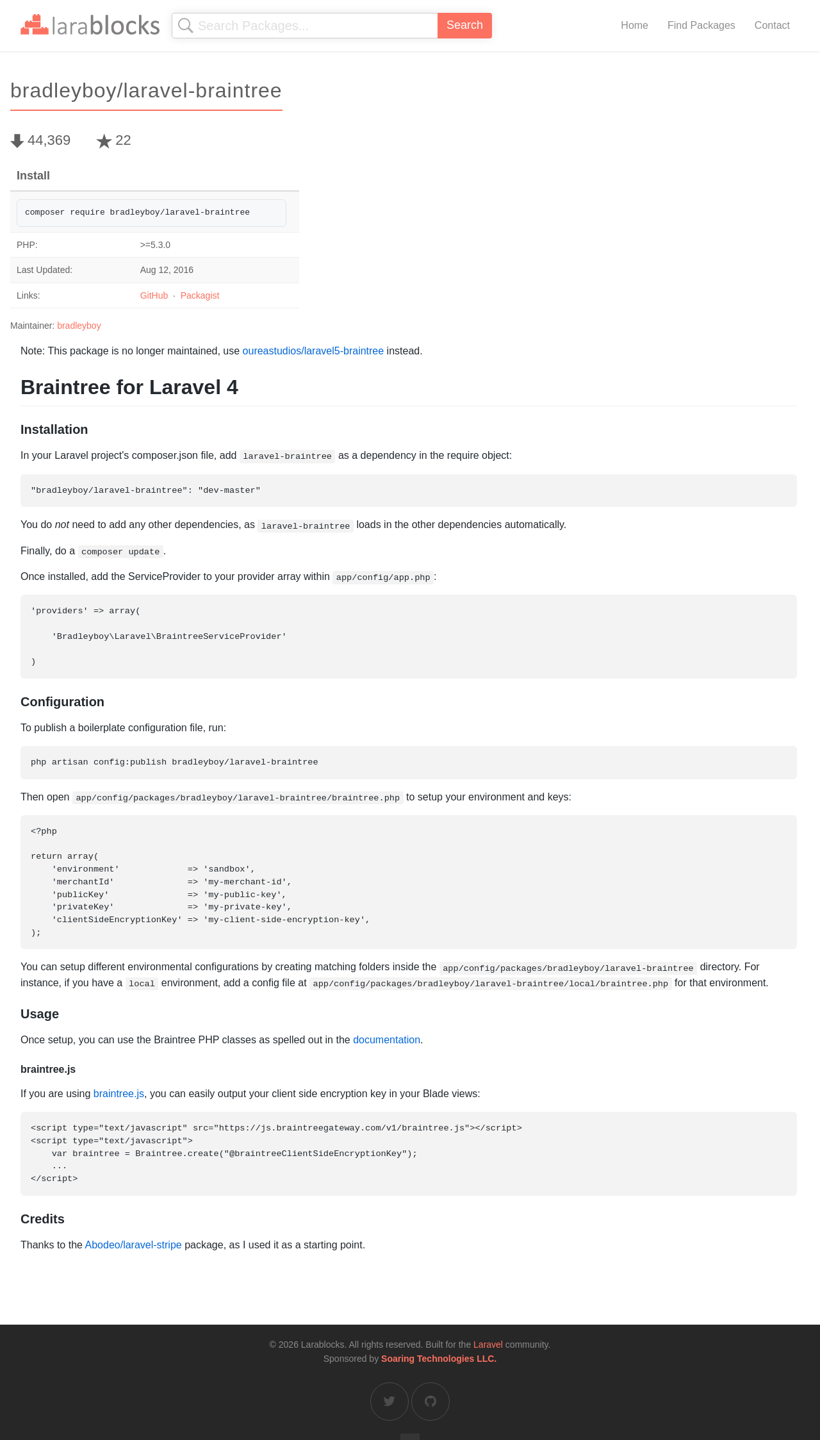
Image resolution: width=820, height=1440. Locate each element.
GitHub (154, 295)
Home (634, 25)
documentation (386, 1039)
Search (465, 25)
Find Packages (701, 25)
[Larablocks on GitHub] (430, 1401)
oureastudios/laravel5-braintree (313, 350)
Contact (772, 25)
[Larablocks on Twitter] (389, 1401)
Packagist (200, 295)
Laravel (488, 1344)
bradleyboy (79, 325)
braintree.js (119, 1093)
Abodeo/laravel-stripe (133, 1244)
